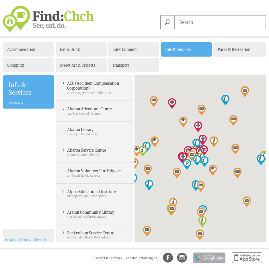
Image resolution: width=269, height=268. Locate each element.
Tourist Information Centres (27, 190)
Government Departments (21, 162)
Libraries (18, 169)
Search (167, 22)
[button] (149, 185)
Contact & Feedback (108, 258)
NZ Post (17, 181)
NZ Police (19, 175)
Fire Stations (21, 153)
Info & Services (178, 49)
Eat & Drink (70, 49)
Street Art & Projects (77, 65)
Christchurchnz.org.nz (141, 258)
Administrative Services (28, 121)
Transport (120, 65)
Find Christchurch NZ (48, 19)
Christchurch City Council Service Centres (26, 143)
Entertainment (125, 49)
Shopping (15, 65)
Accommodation (21, 49)
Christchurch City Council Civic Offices (28, 130)
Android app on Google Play (209, 263)
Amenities (17, 200)
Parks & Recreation (234, 49)
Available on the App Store (245, 263)
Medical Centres (24, 224)
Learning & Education (26, 233)
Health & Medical (22, 211)
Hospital (18, 218)
